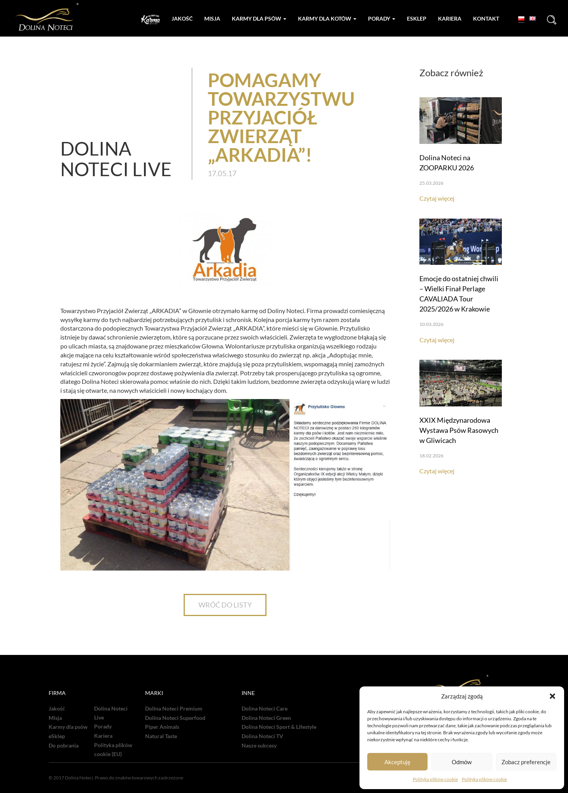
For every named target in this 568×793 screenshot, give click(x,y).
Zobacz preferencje (525, 761)
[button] (552, 696)
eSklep (57, 736)
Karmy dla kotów (327, 18)
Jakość (182, 18)
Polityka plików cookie (435, 779)
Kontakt (486, 18)
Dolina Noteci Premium (173, 708)
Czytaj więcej (436, 198)
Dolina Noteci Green (266, 718)
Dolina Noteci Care (265, 708)
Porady (381, 18)
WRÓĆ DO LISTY (225, 604)
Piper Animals (162, 727)
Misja (212, 18)
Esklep (416, 18)
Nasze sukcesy (259, 745)
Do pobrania (64, 745)
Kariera (449, 18)
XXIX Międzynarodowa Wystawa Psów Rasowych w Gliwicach (458, 430)
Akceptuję (397, 761)
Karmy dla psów (259, 18)
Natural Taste (161, 736)
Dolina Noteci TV (262, 736)
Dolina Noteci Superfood (175, 718)
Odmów (462, 761)
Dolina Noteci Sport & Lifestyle (279, 727)
